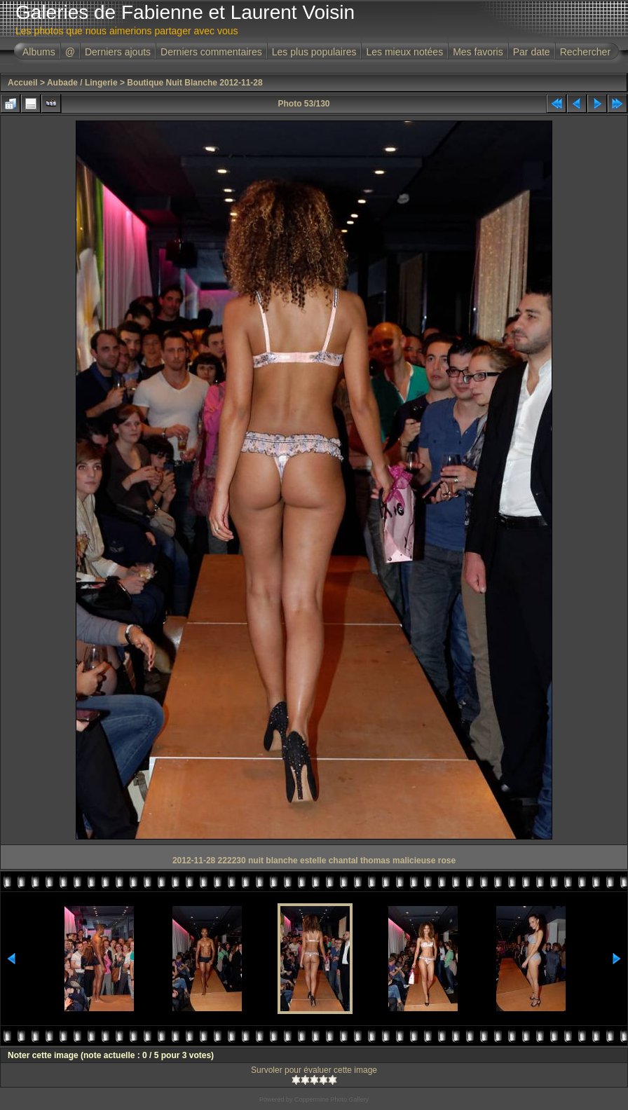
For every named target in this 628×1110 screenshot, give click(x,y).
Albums (38, 51)
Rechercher (585, 51)
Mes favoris (478, 51)
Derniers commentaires (211, 51)
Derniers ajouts (118, 51)
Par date (531, 51)
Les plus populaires (314, 51)
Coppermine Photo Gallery (331, 1099)
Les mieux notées (404, 51)
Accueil (23, 83)
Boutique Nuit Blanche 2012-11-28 (194, 83)
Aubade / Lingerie (82, 83)
